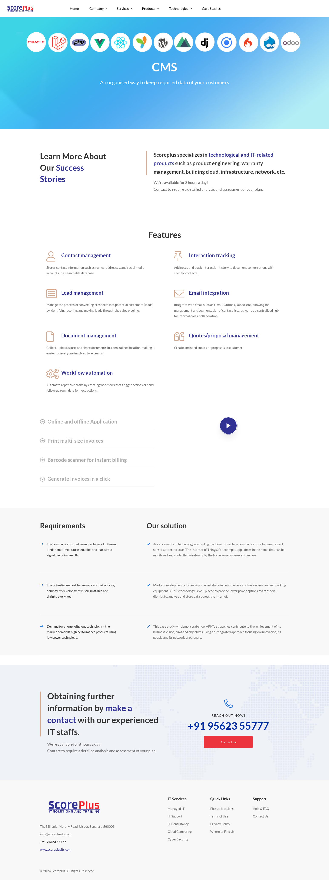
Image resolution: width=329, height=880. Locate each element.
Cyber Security (178, 839)
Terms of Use (219, 816)
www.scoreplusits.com (55, 849)
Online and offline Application (78, 421)
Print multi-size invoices (71, 441)
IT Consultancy (178, 824)
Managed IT (176, 808)
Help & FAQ (261, 808)
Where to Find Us (222, 831)
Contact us (228, 742)
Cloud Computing (180, 831)
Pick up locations (222, 808)
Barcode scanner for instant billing (83, 460)
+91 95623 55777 (228, 726)
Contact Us (261, 816)
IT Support (175, 816)
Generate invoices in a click (75, 479)
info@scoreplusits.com (55, 834)
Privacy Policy (220, 824)
